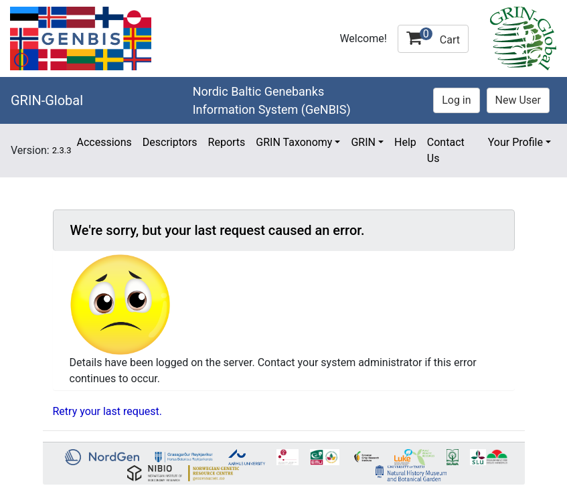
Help (405, 142)
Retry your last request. (107, 411)
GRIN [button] (363, 142)
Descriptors (170, 142)
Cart (433, 36)
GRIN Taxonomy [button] (294, 142)
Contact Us (446, 150)
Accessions (103, 142)
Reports (227, 142)
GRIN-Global (47, 100)
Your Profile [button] (515, 142)
